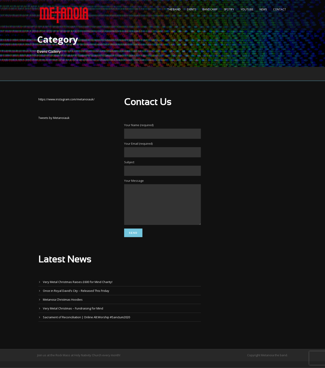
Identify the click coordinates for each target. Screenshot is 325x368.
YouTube (247, 9)
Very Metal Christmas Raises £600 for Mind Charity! (77, 289)
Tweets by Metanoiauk (54, 118)
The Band (174, 9)
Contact (279, 9)
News (263, 9)
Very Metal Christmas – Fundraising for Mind (73, 315)
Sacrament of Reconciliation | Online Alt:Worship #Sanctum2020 (86, 324)
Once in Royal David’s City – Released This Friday (76, 297)
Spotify (229, 9)
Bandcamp (210, 9)
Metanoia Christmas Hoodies (63, 306)
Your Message (162, 206)
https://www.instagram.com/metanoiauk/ (66, 99)
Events (191, 9)
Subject (162, 168)
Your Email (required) (162, 149)
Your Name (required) (162, 131)
